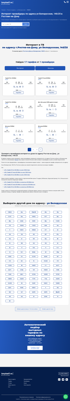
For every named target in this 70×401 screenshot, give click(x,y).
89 (9, 301)
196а (57, 252)
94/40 (21, 287)
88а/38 (57, 292)
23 (57, 243)
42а (46, 238)
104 (34, 238)
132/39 (21, 278)
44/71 (57, 265)
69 (45, 252)
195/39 (45, 270)
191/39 (45, 261)
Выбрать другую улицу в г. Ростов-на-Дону (27, 309)
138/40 (9, 278)
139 (34, 270)
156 (58, 287)
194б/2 (10, 212)
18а (58, 212)
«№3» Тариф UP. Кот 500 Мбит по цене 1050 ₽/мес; (17, 174)
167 (22, 292)
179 (58, 261)
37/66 (21, 270)
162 (22, 296)
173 (10, 261)
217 (46, 230)
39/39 (33, 221)
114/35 (57, 221)
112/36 (9, 265)
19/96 (57, 270)
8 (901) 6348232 (64, 373)
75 (33, 261)
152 (46, 243)
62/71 (9, 270)
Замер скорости (11, 385)
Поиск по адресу (12, 379)
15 (9, 252)
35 (9, 243)
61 (21, 238)
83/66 (33, 252)
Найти (25, 24)
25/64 (21, 221)
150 (22, 234)
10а (58, 225)
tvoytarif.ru (6, 2)
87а (58, 234)
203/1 (21, 274)
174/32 (33, 225)
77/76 (33, 278)
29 (33, 296)
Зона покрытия (27, 385)
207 (46, 234)
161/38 (9, 283)
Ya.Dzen (67, 379)
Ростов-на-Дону (6, 4)
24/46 (45, 296)
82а (46, 221)
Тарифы (10, 381)
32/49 (33, 283)
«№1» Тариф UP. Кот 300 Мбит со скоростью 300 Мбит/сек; (19, 182)
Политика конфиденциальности (43, 397)
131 (22, 256)
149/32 (33, 216)
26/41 (9, 287)
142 (10, 238)
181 (22, 261)
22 (57, 230)
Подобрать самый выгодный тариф (35, 348)
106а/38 (34, 212)
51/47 (9, 216)
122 (34, 243)
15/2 (34, 247)
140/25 (33, 265)
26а (58, 216)
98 (21, 265)
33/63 (9, 256)
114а (45, 278)
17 (21, 247)
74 (57, 296)
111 (46, 265)
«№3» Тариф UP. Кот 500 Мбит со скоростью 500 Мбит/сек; (19, 187)
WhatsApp (59, 379)
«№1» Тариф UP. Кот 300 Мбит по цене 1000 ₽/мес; (17, 170)
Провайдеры (27, 381)
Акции (25, 383)
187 (58, 256)
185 (22, 243)
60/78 (33, 292)
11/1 (57, 247)
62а (22, 212)
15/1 (22, 252)
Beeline (16, 159)
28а (10, 221)
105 (34, 234)
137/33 (57, 274)
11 (45, 247)
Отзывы (10, 383)
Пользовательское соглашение (27, 397)
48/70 (45, 292)
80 (57, 238)
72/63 (9, 274)
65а (46, 212)
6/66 (46, 225)
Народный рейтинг (28, 379)
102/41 (45, 283)
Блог (9, 386)
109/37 (33, 287)
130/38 (57, 283)
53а (22, 216)
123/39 (57, 278)
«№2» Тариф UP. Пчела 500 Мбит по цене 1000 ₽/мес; (17, 172)
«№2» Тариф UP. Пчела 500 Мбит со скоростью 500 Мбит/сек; (19, 184)
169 (10, 296)
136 (10, 234)
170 (10, 225)
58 (21, 283)
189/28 (33, 230)
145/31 (21, 230)
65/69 (45, 256)
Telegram (63, 379)
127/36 (33, 274)
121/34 (33, 256)
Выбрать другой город (47, 309)
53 (9, 247)
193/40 (21, 225)
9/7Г (46, 216)
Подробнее (18, 92)
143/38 (45, 274)
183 (10, 292)
